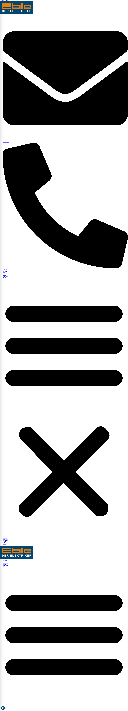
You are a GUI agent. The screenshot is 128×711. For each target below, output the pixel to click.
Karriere (4, 275)
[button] (64, 407)
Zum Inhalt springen (4, 0)
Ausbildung (5, 276)
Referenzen (5, 272)
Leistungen (5, 271)
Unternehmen (5, 273)
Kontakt (4, 277)
